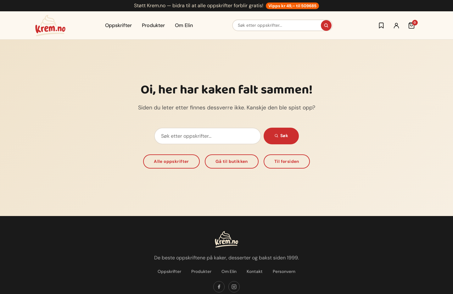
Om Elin (184, 25)
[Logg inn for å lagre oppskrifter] (381, 25)
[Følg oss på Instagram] (234, 286)
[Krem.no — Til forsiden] (50, 25)
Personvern (284, 271)
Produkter (153, 25)
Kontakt (255, 271)
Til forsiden (286, 161)
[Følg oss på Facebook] (219, 286)
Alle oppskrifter (171, 161)
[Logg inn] (396, 25)
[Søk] (326, 25)
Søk (281, 135)
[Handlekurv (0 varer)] (411, 25)
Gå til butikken (231, 161)
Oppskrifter (118, 25)
